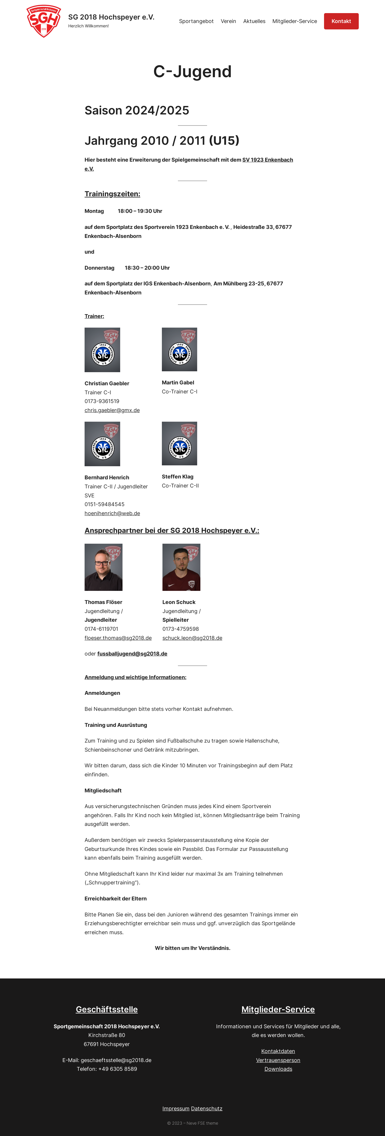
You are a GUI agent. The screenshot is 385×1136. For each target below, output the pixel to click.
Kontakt (341, 21)
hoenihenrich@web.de (112, 513)
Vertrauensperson (278, 1060)
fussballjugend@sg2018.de (132, 654)
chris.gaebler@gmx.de (112, 410)
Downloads (278, 1069)
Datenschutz (207, 1108)
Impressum (176, 1108)
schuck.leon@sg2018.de (192, 638)
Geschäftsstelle (107, 1009)
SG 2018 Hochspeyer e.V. (111, 17)
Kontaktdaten (278, 1051)
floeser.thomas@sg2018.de (118, 638)
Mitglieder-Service (278, 1009)
